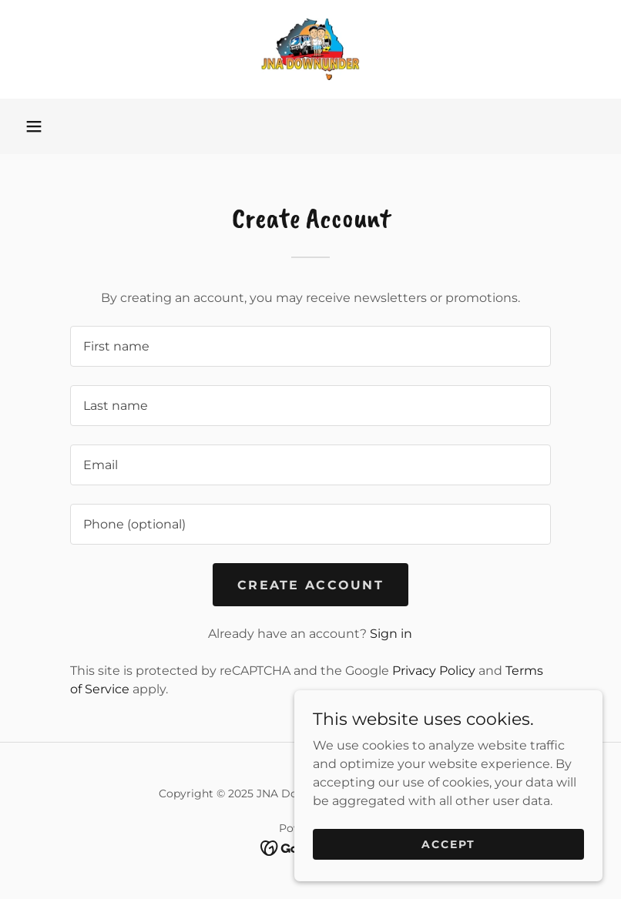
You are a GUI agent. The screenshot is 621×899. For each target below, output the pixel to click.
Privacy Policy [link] (433, 670)
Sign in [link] (391, 633)
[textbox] (310, 346)
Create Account (310, 585)
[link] (310, 49)
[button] (33, 126)
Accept (448, 843)
